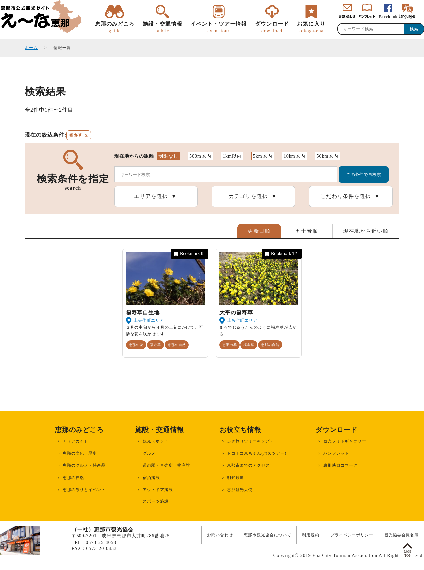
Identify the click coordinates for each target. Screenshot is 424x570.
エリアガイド (75, 441)
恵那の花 (136, 345)
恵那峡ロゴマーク (340, 465)
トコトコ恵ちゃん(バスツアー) (256, 453)
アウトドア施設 (158, 489)
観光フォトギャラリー (344, 441)
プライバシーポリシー (351, 535)
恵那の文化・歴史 (80, 453)
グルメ (149, 453)
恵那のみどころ (114, 27)
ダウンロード (272, 27)
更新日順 (259, 231)
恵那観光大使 (240, 489)
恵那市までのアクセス (248, 465)
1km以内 (232, 156)
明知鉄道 (235, 477)
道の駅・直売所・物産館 (166, 465)
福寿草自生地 (143, 312)
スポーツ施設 (156, 501)
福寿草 (155, 345)
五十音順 (306, 231)
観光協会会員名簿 (401, 535)
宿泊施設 (151, 477)
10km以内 (294, 156)
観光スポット (156, 441)
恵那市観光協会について (267, 535)
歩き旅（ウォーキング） (250, 441)
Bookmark (188, 254)
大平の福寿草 (236, 312)
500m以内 (200, 156)
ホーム (31, 47)
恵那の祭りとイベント (84, 489)
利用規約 (310, 535)
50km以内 (328, 156)
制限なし (168, 156)
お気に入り (311, 27)
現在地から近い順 (365, 231)
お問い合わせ (220, 535)
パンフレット (336, 453)
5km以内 (262, 156)
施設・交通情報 (162, 27)
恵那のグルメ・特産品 (84, 465)
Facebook (388, 16)
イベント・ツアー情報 (218, 27)
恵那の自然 (177, 345)
